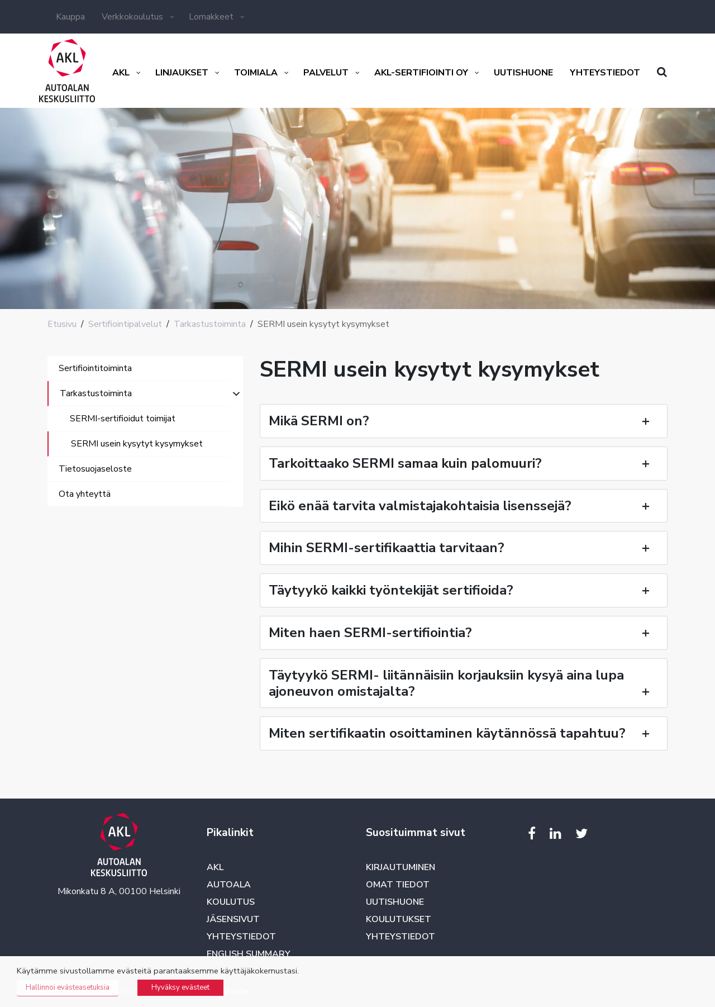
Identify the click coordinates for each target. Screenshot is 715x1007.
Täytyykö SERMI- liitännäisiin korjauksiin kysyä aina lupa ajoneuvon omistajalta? (464, 683)
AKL (215, 867)
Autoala (229, 884)
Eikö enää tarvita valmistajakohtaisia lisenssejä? (464, 506)
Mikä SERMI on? (464, 421)
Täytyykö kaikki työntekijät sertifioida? (464, 590)
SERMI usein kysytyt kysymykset (137, 444)
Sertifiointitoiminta (95, 368)
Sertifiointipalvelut (125, 324)
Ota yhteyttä (85, 494)
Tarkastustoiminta (210, 324)
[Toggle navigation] (63, 518)
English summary (248, 954)
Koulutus (231, 902)
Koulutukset (398, 919)
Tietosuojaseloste (95, 469)
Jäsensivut (233, 919)
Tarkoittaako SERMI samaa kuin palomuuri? (464, 463)
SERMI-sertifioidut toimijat (122, 418)
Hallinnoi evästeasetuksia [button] (67, 987)
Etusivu (62, 324)
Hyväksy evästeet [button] (180, 987)
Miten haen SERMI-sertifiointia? (464, 633)
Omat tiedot (398, 884)
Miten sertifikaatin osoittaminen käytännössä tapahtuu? (464, 733)
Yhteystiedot (241, 936)
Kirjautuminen (400, 867)
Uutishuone (395, 902)
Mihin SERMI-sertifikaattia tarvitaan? (464, 548)
